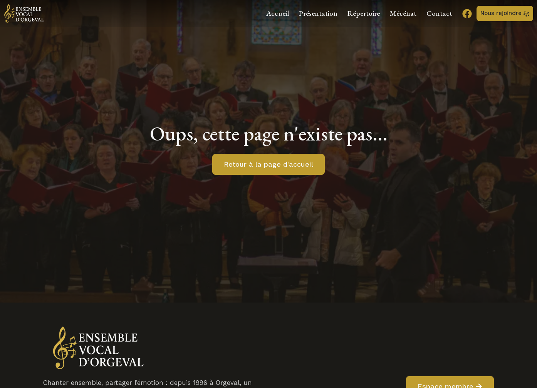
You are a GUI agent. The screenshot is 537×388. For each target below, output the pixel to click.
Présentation (318, 13)
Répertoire (363, 13)
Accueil (277, 13)
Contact (439, 13)
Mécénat (403, 13)
